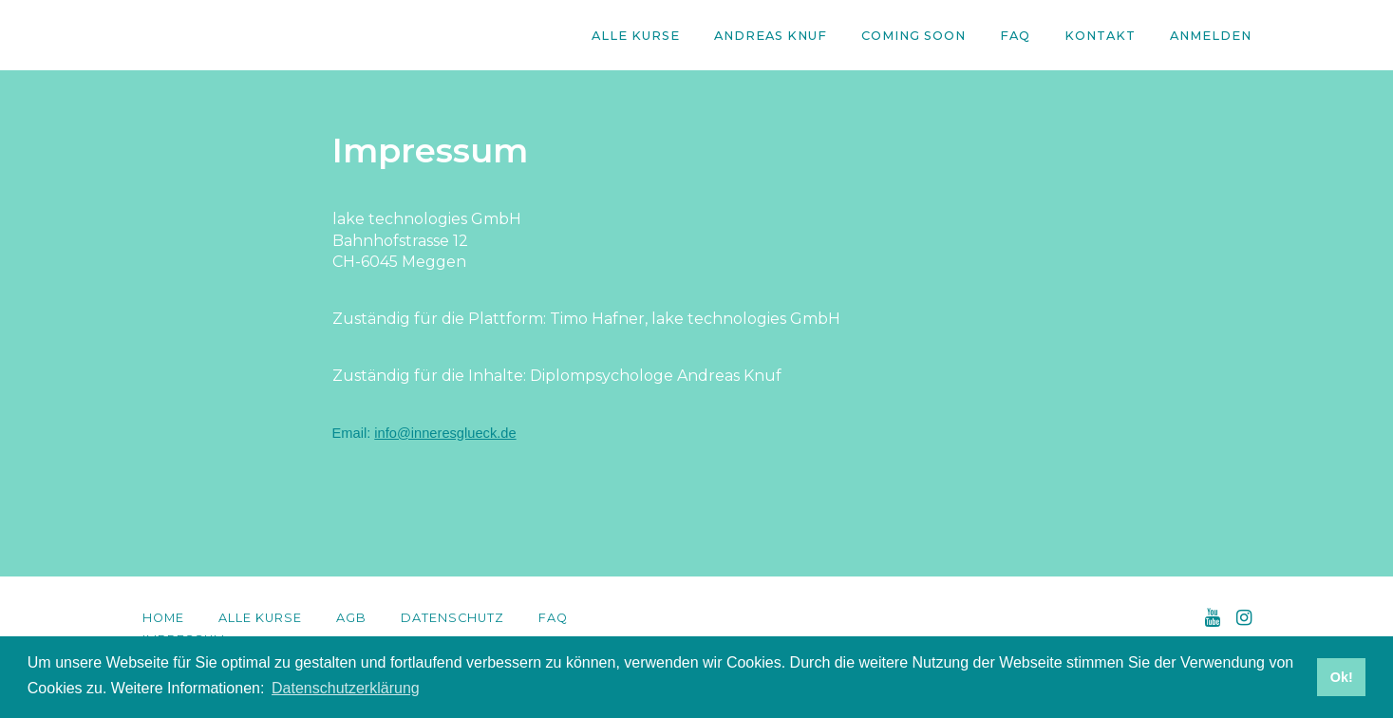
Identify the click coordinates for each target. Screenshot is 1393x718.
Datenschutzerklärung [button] (346, 688)
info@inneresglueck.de (445, 433)
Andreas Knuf (770, 35)
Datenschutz (452, 618)
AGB (351, 618)
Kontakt (1100, 35)
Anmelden (1211, 35)
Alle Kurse (636, 35)
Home (163, 618)
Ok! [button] (1341, 677)
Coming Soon (913, 35)
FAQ (1015, 35)
